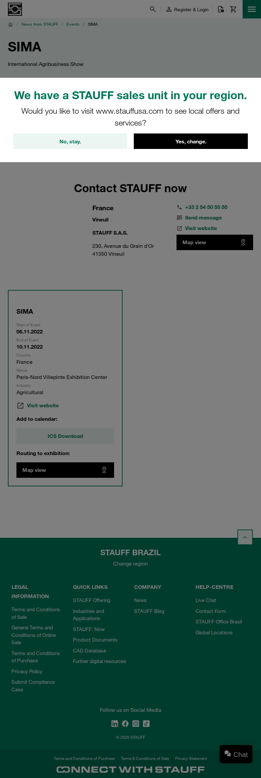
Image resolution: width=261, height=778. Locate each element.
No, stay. (70, 141)
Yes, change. (191, 141)
